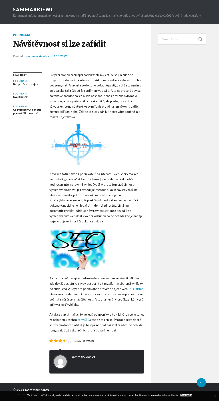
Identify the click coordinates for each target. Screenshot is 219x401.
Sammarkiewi (33, 9)
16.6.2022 (60, 56)
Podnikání (21, 35)
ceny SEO (83, 320)
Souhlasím (186, 395)
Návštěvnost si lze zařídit (59, 44)
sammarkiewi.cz (38, 56)
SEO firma (136, 289)
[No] (214, 396)
